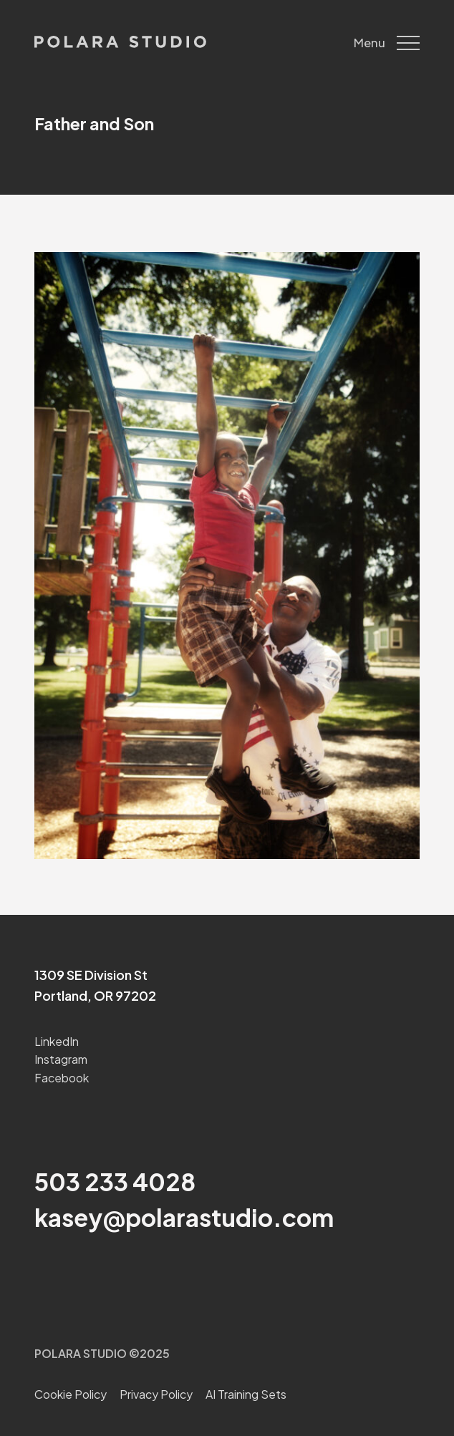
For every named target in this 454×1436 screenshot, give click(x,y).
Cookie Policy (70, 1394)
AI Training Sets (246, 1394)
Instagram (60, 1059)
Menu (387, 42)
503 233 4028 (114, 1181)
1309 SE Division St (91, 974)
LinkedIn (56, 1041)
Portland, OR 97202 (95, 995)
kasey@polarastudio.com (184, 1217)
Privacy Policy (156, 1394)
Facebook (61, 1077)
